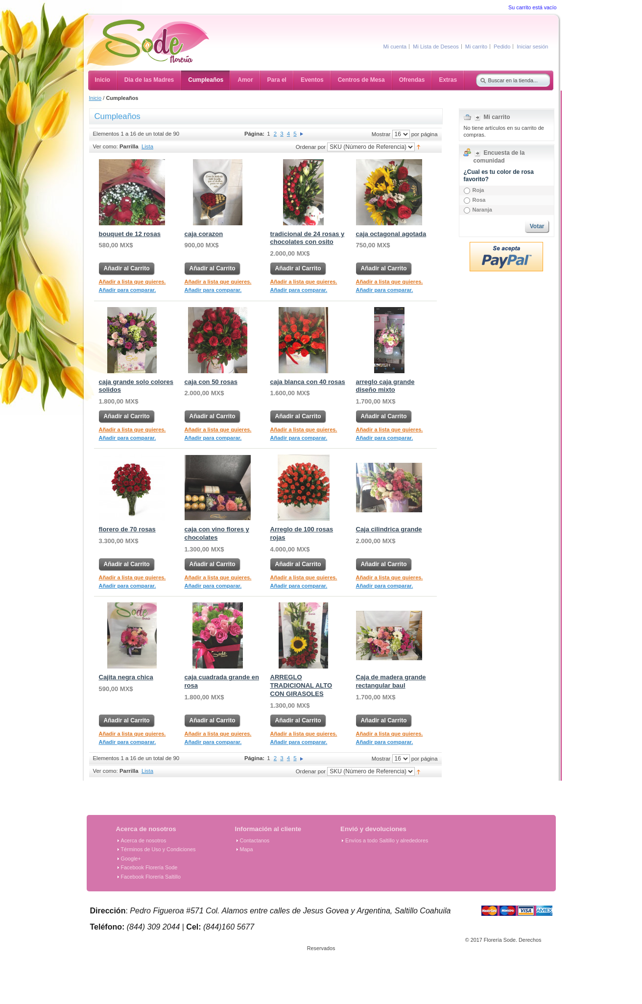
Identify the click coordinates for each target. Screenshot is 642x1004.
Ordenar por (311, 146)
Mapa (246, 849)
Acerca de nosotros (143, 840)
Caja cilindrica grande (389, 529)
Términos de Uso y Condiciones (158, 849)
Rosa (479, 200)
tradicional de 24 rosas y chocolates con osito (307, 238)
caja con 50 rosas (211, 381)
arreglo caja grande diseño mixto (385, 386)
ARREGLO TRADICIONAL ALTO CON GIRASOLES (301, 685)
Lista (147, 146)
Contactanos (255, 840)
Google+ (131, 858)
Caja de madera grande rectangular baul (391, 681)
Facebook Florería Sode (149, 867)
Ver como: (105, 146)
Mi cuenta (395, 46)
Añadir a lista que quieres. (132, 282)
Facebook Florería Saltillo (151, 877)
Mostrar (381, 134)
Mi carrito (476, 46)
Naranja (482, 210)
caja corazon (204, 234)
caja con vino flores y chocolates (217, 533)
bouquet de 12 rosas (130, 234)
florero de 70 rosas (127, 529)
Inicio (95, 98)
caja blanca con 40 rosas (307, 381)
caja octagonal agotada (391, 234)
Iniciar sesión (532, 46)
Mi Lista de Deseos (436, 46)
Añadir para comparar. (127, 290)
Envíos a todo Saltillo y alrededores (386, 840)
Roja (478, 190)
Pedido (502, 46)
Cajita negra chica (126, 677)
